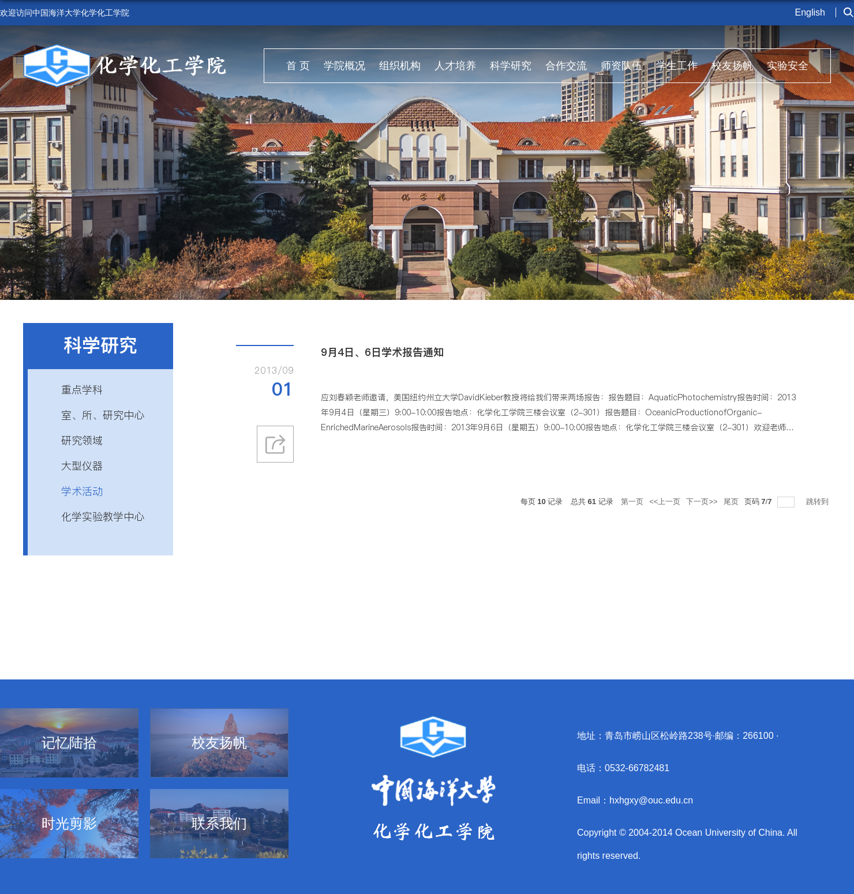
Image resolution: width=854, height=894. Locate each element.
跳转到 (818, 501)
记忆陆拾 (69, 742)
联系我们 (219, 823)
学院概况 (344, 66)
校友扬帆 (732, 66)
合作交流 (566, 66)
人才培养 (455, 66)
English (810, 12)
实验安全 (787, 66)
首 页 (298, 66)
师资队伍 (621, 66)
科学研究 (510, 66)
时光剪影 (69, 823)
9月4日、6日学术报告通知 (382, 352)
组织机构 (400, 66)
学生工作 (677, 66)
